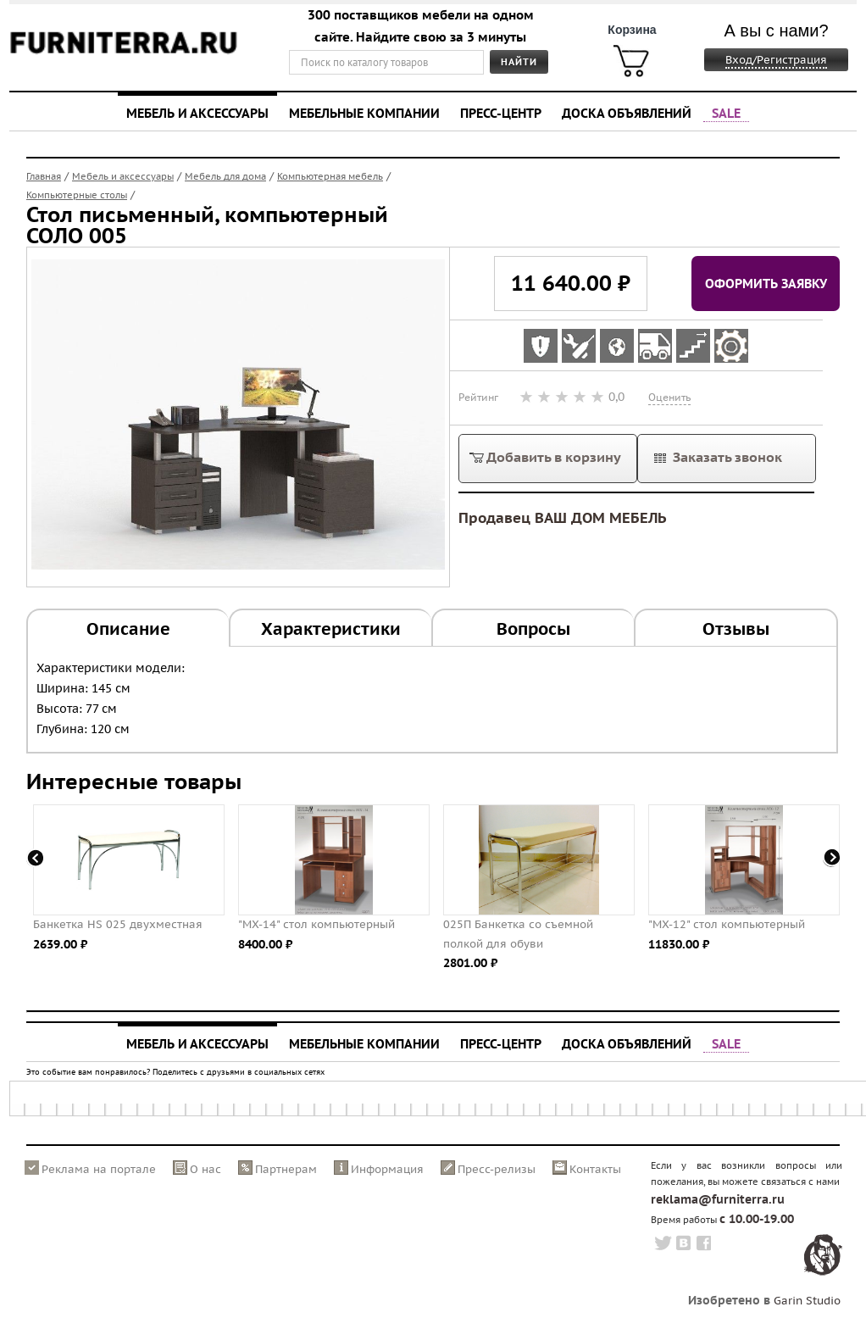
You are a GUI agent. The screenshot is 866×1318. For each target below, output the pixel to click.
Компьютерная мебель (330, 176)
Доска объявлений (626, 112)
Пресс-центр (500, 112)
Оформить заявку (766, 283)
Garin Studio (807, 1300)
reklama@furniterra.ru (718, 1199)
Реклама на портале (99, 1169)
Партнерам (286, 1169)
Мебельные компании (364, 112)
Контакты (595, 1169)
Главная (43, 176)
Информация (387, 1169)
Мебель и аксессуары (197, 112)
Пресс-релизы (497, 1169)
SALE (726, 112)
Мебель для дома (225, 176)
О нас (205, 1169)
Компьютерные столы (76, 195)
